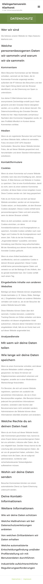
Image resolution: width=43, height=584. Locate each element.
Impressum (27, 579)
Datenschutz (16, 579)
